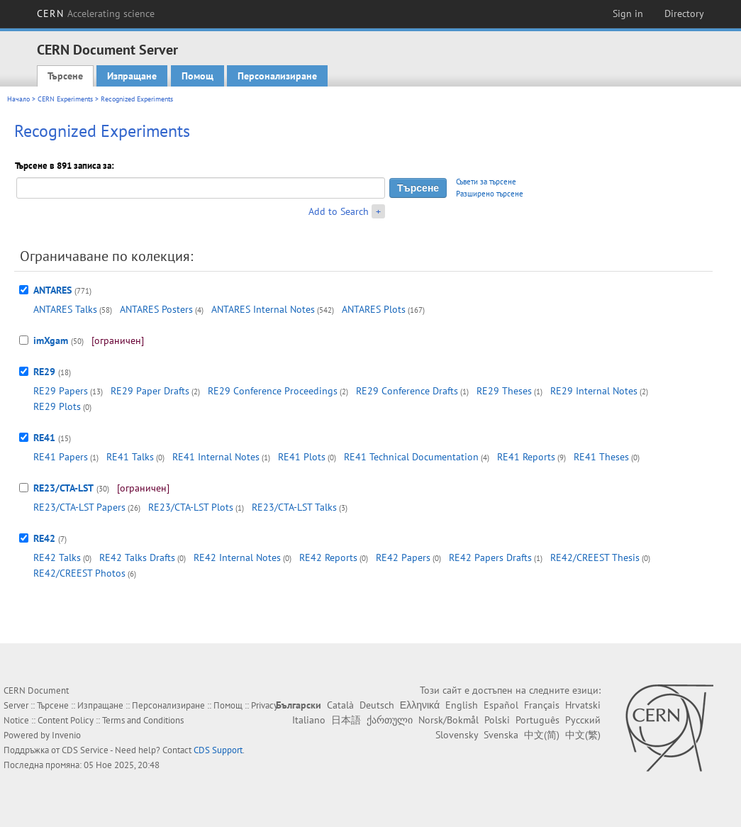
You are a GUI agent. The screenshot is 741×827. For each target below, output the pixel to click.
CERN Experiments (65, 99)
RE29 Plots (57, 406)
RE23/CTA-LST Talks (294, 507)
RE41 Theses (601, 456)
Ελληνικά (420, 705)
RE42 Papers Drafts (490, 557)
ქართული (390, 720)
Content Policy (66, 720)
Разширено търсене (489, 194)
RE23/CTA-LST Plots (190, 507)
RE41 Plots (301, 456)
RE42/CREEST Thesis (595, 557)
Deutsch (377, 705)
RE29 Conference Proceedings (273, 390)
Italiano (308, 720)
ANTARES (52, 290)
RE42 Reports (328, 557)
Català (340, 705)
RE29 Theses (504, 390)
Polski (497, 720)
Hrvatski (583, 705)
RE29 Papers (60, 390)
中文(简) (541, 734)
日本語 (346, 720)
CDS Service (85, 750)
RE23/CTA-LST (63, 488)
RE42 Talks (57, 557)
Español (501, 705)
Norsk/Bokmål (448, 720)
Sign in (628, 13)
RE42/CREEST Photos (79, 573)
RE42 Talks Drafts (137, 557)
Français (541, 705)
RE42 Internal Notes (237, 557)
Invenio (66, 735)
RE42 (44, 538)
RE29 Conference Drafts (407, 390)
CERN (96, 13)
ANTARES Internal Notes (263, 309)
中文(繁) (583, 734)
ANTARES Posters (156, 309)
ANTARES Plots (374, 309)
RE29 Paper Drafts (150, 390)
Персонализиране (277, 76)
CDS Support (218, 750)
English (461, 705)
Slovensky (456, 734)
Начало (18, 99)
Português (537, 720)
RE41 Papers (60, 456)
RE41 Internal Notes (216, 456)
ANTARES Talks (65, 309)
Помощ (197, 76)
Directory (684, 13)
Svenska (501, 734)
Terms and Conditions (143, 720)
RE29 (44, 371)
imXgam (50, 340)
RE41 (44, 437)
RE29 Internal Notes (593, 390)
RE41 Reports (526, 456)
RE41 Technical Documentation (411, 456)
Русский (583, 720)
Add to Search (338, 211)
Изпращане (132, 76)
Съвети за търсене (486, 182)
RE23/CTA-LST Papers (79, 507)
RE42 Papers (403, 557)
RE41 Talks (130, 456)
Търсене (65, 76)
